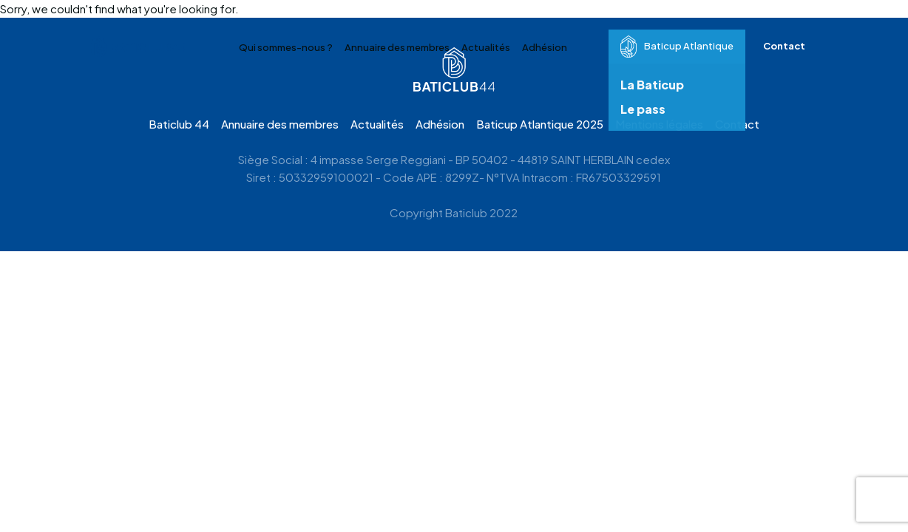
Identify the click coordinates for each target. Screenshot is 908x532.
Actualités (485, 47)
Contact (784, 46)
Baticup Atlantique (676, 46)
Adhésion (544, 47)
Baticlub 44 (179, 124)
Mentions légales (659, 124)
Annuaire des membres (397, 47)
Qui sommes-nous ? (286, 47)
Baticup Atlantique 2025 (539, 124)
